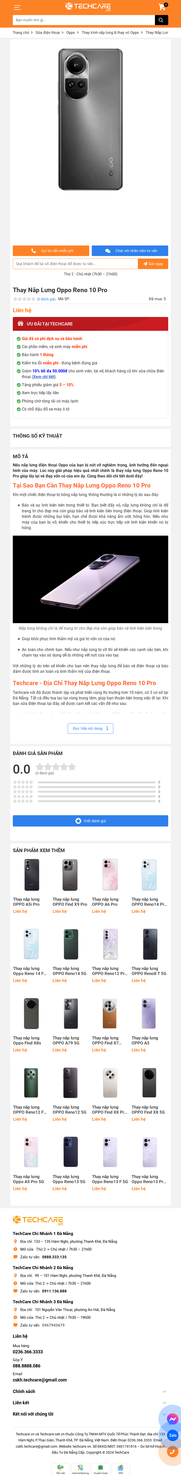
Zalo (173, 1435)
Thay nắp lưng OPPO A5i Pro (26, 902)
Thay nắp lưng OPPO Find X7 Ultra (105, 1041)
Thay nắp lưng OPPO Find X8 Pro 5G (109, 1110)
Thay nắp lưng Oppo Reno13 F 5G (110, 1179)
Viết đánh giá (90, 821)
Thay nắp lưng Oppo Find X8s (27, 1040)
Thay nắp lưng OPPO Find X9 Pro (70, 902)
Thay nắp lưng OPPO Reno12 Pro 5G (109, 971)
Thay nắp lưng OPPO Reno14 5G (69, 971)
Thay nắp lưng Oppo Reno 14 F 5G (28, 971)
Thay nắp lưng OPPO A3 (145, 1040)
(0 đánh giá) (46, 299)
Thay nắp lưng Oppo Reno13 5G (69, 1179)
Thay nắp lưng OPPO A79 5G (66, 1040)
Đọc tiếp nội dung (90, 728)
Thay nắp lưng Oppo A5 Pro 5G (28, 1179)
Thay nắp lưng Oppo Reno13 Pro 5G (149, 1179)
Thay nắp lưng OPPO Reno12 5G (69, 1110)
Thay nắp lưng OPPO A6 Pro (105, 902)
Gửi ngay (153, 264)
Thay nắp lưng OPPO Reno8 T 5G (149, 971)
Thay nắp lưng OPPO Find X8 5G (148, 1110)
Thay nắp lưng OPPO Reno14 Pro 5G (149, 902)
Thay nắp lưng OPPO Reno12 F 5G (28, 1110)
